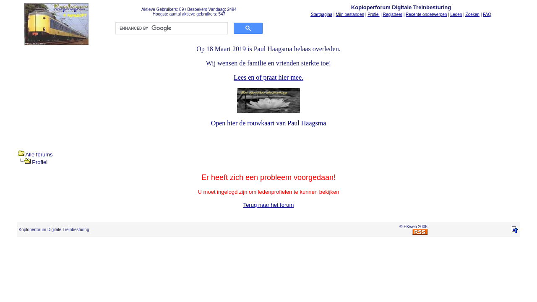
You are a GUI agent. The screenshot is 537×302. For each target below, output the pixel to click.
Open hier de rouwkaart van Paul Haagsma (268, 123)
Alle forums (39, 154)
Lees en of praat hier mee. (268, 77)
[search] (171, 28)
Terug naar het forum (268, 205)
